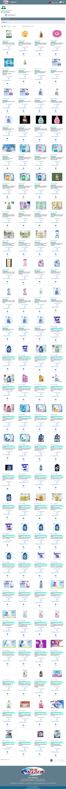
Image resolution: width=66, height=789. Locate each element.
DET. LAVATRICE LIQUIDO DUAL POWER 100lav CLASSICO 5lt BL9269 (57, 389)
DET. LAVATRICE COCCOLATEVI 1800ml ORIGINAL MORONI (8, 389)
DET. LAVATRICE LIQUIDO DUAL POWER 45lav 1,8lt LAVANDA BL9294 (8, 479)
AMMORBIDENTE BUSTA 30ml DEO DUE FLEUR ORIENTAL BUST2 (40, 72)
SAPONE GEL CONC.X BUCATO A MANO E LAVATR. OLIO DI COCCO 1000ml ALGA (41, 508)
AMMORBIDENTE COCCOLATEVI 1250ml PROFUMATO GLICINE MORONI (24, 215)
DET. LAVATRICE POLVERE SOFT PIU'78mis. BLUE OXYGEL (24, 360)
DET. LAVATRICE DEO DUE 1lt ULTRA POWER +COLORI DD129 (24, 655)
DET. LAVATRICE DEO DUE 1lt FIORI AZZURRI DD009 (8, 625)
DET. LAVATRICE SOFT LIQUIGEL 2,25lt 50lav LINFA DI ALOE (24, 567)
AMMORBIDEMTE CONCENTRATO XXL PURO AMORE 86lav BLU (7, 158)
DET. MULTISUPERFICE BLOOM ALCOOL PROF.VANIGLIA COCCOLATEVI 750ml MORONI (40, 244)
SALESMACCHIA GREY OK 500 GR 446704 (24, 745)
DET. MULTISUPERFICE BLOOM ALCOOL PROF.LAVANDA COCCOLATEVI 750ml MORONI (8, 244)
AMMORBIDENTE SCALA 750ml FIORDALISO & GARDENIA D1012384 (57, 244)
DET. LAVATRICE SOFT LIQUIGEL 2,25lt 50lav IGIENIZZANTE (8, 508)
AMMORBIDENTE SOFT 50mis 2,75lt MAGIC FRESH (24, 330)
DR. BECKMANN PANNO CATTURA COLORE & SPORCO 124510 (56, 745)
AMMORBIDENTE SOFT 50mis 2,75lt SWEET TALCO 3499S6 (56, 102)
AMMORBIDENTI (5, 70)
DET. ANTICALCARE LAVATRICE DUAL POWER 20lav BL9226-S (41, 478)
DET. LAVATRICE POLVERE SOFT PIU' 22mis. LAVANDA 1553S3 (57, 567)
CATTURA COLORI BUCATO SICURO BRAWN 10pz (56, 655)
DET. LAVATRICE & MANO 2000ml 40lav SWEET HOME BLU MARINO (24, 419)
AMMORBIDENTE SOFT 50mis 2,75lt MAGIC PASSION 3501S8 (57, 301)
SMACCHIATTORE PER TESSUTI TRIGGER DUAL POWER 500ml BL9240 (41, 655)
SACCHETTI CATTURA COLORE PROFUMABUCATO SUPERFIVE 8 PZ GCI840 (24, 715)
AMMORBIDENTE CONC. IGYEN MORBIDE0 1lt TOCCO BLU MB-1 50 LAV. (8, 301)
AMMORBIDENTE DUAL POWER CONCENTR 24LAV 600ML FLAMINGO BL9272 (57, 130)
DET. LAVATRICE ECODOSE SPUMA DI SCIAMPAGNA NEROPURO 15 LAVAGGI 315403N (40, 685)
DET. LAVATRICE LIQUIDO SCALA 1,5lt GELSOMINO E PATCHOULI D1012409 (57, 625)
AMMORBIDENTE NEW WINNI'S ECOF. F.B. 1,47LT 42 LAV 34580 (8, 44)
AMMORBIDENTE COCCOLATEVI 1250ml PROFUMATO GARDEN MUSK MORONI (8, 215)
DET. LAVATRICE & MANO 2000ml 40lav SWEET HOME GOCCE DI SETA (41, 419)
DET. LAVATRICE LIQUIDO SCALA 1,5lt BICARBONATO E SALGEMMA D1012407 (24, 625)
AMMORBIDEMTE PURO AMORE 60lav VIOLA (24, 102)
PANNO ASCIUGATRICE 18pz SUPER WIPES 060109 (7, 684)
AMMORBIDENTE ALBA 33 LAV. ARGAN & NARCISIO (24, 72)
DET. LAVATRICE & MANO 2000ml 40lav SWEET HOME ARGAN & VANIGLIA (57, 419)
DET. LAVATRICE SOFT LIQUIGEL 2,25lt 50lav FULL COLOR (41, 538)
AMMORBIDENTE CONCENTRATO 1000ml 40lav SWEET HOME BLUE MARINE (24, 158)
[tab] (2, 26)
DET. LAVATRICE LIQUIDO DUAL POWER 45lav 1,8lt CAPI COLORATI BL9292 (41, 449)
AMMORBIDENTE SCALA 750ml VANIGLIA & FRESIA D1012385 (8, 273)
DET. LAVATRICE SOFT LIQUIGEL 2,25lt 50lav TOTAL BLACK (57, 478)
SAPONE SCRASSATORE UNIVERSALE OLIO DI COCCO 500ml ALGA (56, 508)
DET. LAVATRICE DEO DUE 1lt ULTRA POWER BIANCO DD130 (8, 655)
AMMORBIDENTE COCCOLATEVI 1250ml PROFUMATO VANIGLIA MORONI (57, 215)
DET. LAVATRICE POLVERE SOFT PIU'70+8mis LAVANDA (57, 331)
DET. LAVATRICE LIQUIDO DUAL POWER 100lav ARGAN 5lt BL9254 (41, 389)
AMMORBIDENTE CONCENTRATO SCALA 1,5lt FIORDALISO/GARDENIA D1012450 (8, 73)
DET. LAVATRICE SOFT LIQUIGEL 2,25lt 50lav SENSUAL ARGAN (8, 567)
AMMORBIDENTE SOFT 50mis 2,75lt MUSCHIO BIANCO (40, 330)
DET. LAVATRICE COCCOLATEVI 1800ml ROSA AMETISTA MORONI (8, 419)
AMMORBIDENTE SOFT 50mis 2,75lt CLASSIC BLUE (8, 330)
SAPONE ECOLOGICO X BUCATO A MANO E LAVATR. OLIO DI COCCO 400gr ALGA (24, 508)
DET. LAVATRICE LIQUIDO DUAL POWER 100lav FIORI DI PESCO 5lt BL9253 (24, 389)
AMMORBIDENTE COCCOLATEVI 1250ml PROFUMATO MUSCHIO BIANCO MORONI (41, 215)
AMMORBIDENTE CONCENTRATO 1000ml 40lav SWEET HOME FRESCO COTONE (57, 158)
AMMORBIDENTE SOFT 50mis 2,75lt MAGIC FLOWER (8, 129)
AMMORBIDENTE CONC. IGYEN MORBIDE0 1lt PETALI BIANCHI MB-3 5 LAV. (41, 301)
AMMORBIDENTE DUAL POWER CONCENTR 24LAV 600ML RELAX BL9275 (41, 130)
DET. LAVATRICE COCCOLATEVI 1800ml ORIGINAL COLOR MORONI (41, 360)
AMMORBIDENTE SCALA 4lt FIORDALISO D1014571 (56, 273)
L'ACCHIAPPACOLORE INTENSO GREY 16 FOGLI (41, 745)
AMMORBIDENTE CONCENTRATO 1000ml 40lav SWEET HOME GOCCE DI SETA (41, 158)
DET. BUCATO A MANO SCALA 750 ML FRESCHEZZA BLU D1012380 (40, 595)
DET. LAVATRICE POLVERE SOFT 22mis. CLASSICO (41, 567)
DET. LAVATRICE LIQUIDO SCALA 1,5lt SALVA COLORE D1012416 (41, 625)
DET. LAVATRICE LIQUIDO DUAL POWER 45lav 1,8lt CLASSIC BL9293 (57, 449)
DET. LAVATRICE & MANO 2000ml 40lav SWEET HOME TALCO (8, 449)
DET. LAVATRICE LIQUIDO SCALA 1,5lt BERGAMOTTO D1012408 (24, 684)
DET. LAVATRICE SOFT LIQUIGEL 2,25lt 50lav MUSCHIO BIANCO (57, 538)
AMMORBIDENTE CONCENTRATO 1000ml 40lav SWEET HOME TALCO (41, 187)
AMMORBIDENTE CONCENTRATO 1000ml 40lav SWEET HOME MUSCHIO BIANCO (24, 187)
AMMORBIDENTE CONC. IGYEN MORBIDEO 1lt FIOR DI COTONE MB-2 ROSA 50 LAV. (24, 301)
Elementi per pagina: (26, 26)
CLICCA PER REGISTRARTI (5, 12)
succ (63, 760)
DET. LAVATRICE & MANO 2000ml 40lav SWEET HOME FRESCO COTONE (24, 449)
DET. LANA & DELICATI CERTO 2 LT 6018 (41, 715)
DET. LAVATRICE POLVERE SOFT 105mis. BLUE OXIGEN (24, 478)
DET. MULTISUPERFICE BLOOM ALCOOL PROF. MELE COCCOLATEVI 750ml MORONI (24, 244)
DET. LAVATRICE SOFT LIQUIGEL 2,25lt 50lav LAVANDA (8, 360)
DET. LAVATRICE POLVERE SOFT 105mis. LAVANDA (8, 538)
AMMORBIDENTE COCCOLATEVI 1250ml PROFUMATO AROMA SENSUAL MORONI (57, 187)
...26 (59, 760)
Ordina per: (9, 26)
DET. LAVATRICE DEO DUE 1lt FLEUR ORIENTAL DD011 (56, 595)
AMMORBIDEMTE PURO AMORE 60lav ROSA (8, 102)
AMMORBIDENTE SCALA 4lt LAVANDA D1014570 (40, 273)
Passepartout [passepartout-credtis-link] (35, 786)
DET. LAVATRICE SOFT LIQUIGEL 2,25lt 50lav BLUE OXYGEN (24, 538)
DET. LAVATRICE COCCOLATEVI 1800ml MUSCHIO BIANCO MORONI (57, 360)
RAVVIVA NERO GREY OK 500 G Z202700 (8, 745)
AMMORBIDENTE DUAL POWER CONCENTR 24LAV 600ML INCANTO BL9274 (24, 130)
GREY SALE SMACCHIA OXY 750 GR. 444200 (57, 715)
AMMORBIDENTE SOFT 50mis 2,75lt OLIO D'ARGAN (40, 102)
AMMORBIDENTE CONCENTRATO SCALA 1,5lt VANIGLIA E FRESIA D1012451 (24, 44)
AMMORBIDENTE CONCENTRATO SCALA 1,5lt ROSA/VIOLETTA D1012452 (57, 44)
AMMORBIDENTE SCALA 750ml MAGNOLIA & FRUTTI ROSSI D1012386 (24, 273)
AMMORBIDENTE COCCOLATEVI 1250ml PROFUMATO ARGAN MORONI (41, 44)
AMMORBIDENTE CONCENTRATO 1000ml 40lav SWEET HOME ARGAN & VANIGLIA (8, 187)
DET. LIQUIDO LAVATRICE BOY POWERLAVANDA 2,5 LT (56, 684)
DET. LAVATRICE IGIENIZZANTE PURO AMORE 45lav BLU (8, 595)
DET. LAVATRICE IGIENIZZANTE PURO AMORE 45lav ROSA (24, 595)
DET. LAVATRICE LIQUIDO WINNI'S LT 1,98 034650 (7, 715)
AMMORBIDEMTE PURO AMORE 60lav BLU (57, 72)
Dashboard (4, 22)
